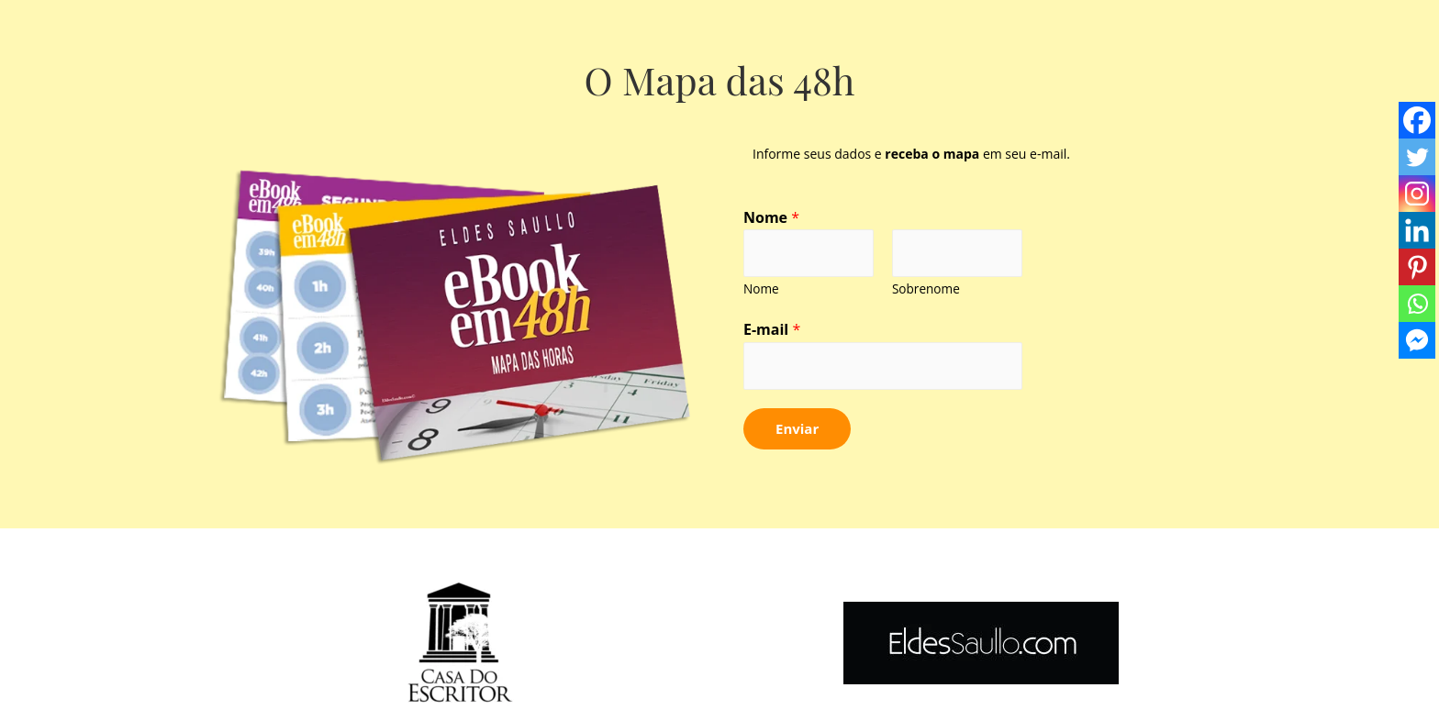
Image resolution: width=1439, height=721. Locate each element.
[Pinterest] (1417, 267)
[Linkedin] (1417, 230)
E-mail (771, 329)
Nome (771, 217)
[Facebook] (1417, 120)
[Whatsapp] (1417, 303)
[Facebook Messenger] (1417, 340)
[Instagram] (1417, 193)
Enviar (797, 428)
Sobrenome (926, 288)
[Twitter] (1417, 157)
